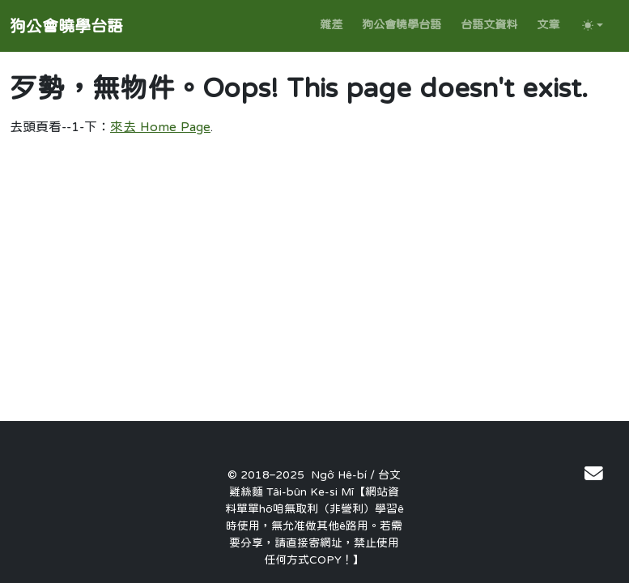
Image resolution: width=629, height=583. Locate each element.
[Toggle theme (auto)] (593, 25)
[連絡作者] (593, 473)
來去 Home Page (160, 126)
